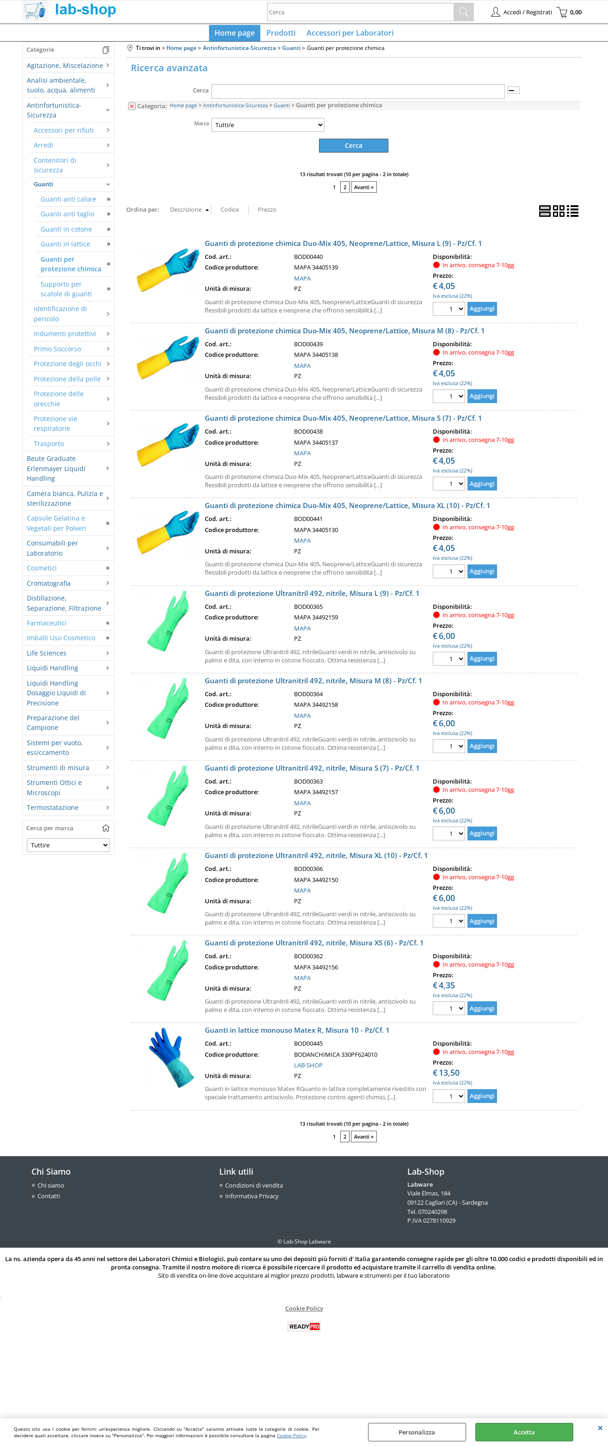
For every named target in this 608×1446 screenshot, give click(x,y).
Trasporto (49, 447)
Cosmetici (42, 571)
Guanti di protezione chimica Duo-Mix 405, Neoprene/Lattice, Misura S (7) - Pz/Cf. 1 (343, 421)
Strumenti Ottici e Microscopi (54, 791)
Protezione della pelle (67, 382)
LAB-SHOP (308, 1069)
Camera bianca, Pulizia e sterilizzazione (65, 502)
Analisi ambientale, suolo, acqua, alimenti (61, 89)
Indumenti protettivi (65, 337)
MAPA (302, 281)
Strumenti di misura (58, 771)
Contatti (48, 1199)
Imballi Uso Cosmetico (61, 641)
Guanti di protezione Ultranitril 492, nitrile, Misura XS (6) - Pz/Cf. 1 (314, 946)
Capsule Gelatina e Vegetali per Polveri (56, 527)
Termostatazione (53, 811)
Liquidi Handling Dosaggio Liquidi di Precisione (56, 696)
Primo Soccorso (57, 352)
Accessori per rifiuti (64, 133)
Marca (201, 126)
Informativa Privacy (252, 1199)
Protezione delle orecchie (59, 402)
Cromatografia (49, 586)
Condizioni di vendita (254, 1188)
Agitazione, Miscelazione (65, 69)
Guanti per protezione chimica (71, 267)
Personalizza (417, 1432)
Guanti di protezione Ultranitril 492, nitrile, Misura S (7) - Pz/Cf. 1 (312, 771)
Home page (237, 35)
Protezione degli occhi (68, 367)
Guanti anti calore (68, 202)
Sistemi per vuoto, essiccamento (55, 751)
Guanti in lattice (65, 247)
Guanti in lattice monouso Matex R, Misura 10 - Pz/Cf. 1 (297, 1033)
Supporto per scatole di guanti (66, 292)
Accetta (524, 1432)
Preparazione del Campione (53, 726)
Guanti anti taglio (67, 218)
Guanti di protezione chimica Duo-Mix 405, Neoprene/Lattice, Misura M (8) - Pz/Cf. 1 (345, 333)
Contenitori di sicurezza (55, 168)
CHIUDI (600, 1427)
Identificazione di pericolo (60, 317)
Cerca (201, 94)
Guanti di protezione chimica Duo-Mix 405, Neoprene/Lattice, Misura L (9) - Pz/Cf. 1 (343, 246)
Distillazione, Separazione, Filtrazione (64, 606)
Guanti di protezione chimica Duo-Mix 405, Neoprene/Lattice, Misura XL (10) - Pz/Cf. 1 (348, 509)
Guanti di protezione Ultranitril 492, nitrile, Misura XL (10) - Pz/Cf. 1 (316, 858)
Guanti (43, 188)
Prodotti (280, 35)
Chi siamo (50, 1188)
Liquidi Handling (52, 671)
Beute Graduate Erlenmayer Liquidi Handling (56, 472)
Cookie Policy (291, 1435)
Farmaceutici (47, 626)
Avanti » (364, 190)
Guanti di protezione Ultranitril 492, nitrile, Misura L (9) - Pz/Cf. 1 (312, 596)
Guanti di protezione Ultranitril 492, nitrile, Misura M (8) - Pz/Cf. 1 (314, 683)
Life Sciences (47, 656)
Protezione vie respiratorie (55, 427)
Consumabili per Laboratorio (52, 552)
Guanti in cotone (66, 232)
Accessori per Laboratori (348, 35)
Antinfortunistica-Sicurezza (54, 113)
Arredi (43, 148)
